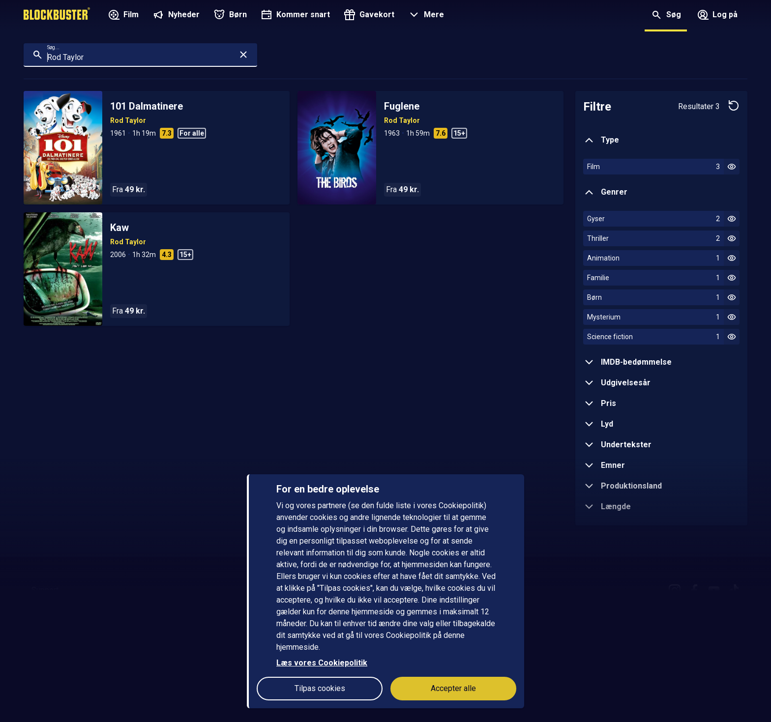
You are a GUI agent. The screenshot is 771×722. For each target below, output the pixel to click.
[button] (425, 15)
